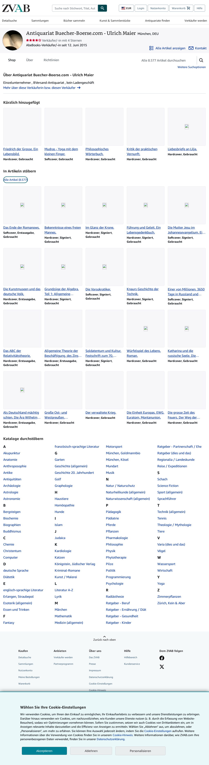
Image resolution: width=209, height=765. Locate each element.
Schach (162, 479)
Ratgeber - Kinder (118, 623)
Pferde (111, 525)
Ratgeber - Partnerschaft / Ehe (179, 446)
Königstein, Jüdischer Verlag (75, 564)
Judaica (60, 538)
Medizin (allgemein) (69, 623)
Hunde (59, 512)
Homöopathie (64, 505)
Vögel (161, 551)
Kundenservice (132, 663)
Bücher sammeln (74, 20)
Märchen (61, 609)
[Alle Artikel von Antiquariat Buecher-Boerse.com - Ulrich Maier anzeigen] (167, 48)
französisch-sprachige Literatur (77, 446)
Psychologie (114, 583)
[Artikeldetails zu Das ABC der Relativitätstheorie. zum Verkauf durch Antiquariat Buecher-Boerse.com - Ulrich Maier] (22, 334)
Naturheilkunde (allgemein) (125, 492)
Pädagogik (113, 512)
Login (140, 8)
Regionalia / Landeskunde (176, 459)
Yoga (161, 583)
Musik (110, 473)
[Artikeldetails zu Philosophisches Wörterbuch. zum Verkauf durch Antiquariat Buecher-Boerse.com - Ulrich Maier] (104, 132)
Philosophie (114, 544)
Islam (58, 525)
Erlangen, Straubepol (18, 596)
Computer (10, 557)
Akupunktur (11, 453)
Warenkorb (24, 683)
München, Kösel (117, 459)
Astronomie (11, 499)
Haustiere (61, 499)
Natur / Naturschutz (120, 486)
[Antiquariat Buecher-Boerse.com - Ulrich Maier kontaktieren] (198, 48)
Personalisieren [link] (140, 751)
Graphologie (63, 486)
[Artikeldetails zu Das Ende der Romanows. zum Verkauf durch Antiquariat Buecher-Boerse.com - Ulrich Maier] (22, 208)
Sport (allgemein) (169, 492)
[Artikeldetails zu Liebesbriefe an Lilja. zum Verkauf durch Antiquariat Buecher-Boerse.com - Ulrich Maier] (187, 129)
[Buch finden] (102, 8)
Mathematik (63, 616)
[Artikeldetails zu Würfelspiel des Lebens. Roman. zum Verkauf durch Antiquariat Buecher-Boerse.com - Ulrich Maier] (146, 334)
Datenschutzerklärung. (111, 739)
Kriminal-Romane (67, 570)
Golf (58, 479)
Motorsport (114, 446)
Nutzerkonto (158, 8)
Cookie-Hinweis (97, 690)
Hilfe (199, 8)
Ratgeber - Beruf (118, 603)
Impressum (95, 670)
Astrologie (10, 492)
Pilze (109, 564)
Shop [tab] (11, 61)
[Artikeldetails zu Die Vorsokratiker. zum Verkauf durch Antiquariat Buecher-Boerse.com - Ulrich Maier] (104, 270)
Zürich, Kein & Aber (171, 603)
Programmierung (118, 577)
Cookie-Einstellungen (157, 731)
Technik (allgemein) (171, 512)
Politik (110, 570)
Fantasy (8, 623)
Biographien (12, 525)
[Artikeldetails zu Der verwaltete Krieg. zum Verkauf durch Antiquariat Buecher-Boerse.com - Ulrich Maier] (104, 393)
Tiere (161, 531)
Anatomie (10, 459)
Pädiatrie (112, 518)
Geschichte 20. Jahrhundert (74, 473)
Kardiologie (63, 551)
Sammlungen (40, 20)
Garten (59, 459)
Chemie (8, 544)
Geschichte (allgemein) (71, 466)
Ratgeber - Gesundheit (122, 616)
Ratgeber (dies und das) (174, 453)
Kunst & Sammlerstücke (115, 20)
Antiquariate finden (157, 20)
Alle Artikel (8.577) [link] (15, 179)
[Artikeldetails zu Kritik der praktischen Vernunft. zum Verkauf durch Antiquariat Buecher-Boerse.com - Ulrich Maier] (146, 132)
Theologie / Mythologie (174, 525)
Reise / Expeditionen (172, 466)
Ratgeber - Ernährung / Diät (126, 609)
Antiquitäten (12, 479)
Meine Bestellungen (29, 677)
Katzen (60, 557)
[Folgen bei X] (161, 667)
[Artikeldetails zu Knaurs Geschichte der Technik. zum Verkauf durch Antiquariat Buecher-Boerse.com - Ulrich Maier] (146, 272)
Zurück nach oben (104, 639)
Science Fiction (167, 486)
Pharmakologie (117, 538)
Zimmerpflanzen (169, 596)
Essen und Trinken (16, 609)
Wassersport (166, 564)
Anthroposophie (14, 466)
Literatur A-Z (64, 590)
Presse (92, 663)
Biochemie (10, 518)
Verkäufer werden (196, 20)
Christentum (12, 551)
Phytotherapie (116, 557)
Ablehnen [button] (91, 751)
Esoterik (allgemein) (17, 603)
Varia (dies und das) (171, 544)
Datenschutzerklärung (101, 677)
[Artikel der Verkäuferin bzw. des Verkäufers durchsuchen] (164, 60)
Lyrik (58, 596)
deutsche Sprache (15, 570)
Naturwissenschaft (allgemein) (128, 499)
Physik (110, 551)
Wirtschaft (164, 570)
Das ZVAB (94, 657)
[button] (201, 60)
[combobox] (75, 8)
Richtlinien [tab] (51, 61)
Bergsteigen (11, 512)
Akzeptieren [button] (44, 751)
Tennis (162, 518)
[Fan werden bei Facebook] (161, 658)
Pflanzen (112, 531)
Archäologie (11, 486)
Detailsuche (9, 20)
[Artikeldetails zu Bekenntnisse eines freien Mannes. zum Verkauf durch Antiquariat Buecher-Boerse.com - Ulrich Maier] (63, 210)
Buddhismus (12, 531)
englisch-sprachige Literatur (23, 590)
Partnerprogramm (63, 663)
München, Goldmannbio (123, 453)
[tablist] (33, 60)
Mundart (112, 466)
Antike (7, 473)
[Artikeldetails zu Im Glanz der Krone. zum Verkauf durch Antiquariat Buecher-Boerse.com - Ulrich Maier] (104, 208)
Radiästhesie (115, 596)
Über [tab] (29, 61)
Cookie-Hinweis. (123, 735)
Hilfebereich (130, 657)
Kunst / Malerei (66, 577)
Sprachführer (166, 499)
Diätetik (8, 577)
